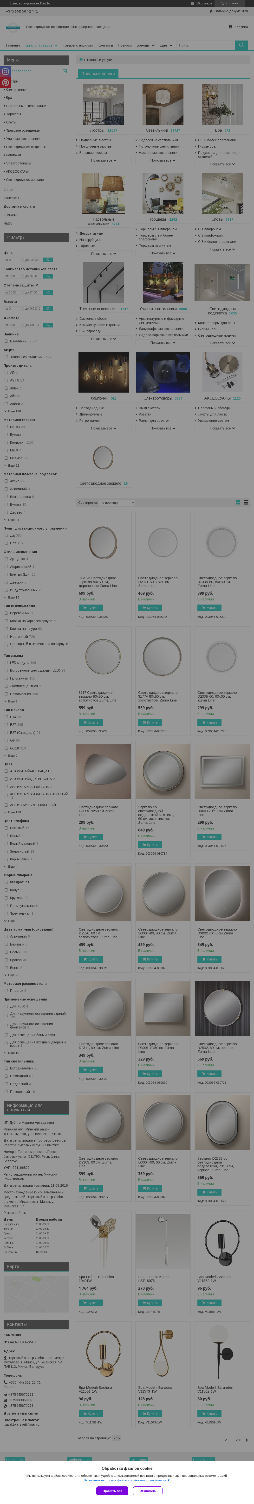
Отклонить (147, 1491)
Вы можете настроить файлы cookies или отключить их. (125, 1480)
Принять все (112, 1491)
